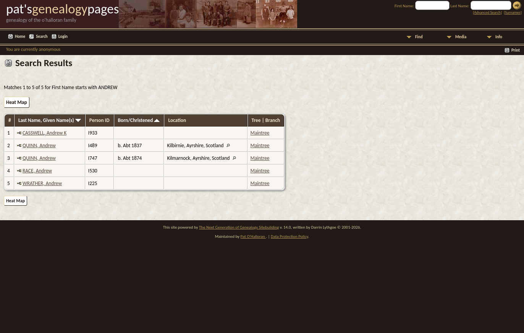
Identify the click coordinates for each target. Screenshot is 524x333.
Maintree (260, 133)
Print (515, 50)
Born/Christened (139, 120)
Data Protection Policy (289, 236)
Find (419, 36)
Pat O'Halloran (253, 236)
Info (498, 36)
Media (460, 36)
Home (20, 36)
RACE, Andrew (37, 170)
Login (63, 36)
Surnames (512, 12)
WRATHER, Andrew (42, 183)
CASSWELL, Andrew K (44, 133)
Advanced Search (487, 12)
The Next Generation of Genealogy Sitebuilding (239, 227)
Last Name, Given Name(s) (49, 120)
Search (41, 36)
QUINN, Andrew (39, 145)
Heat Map (16, 102)
